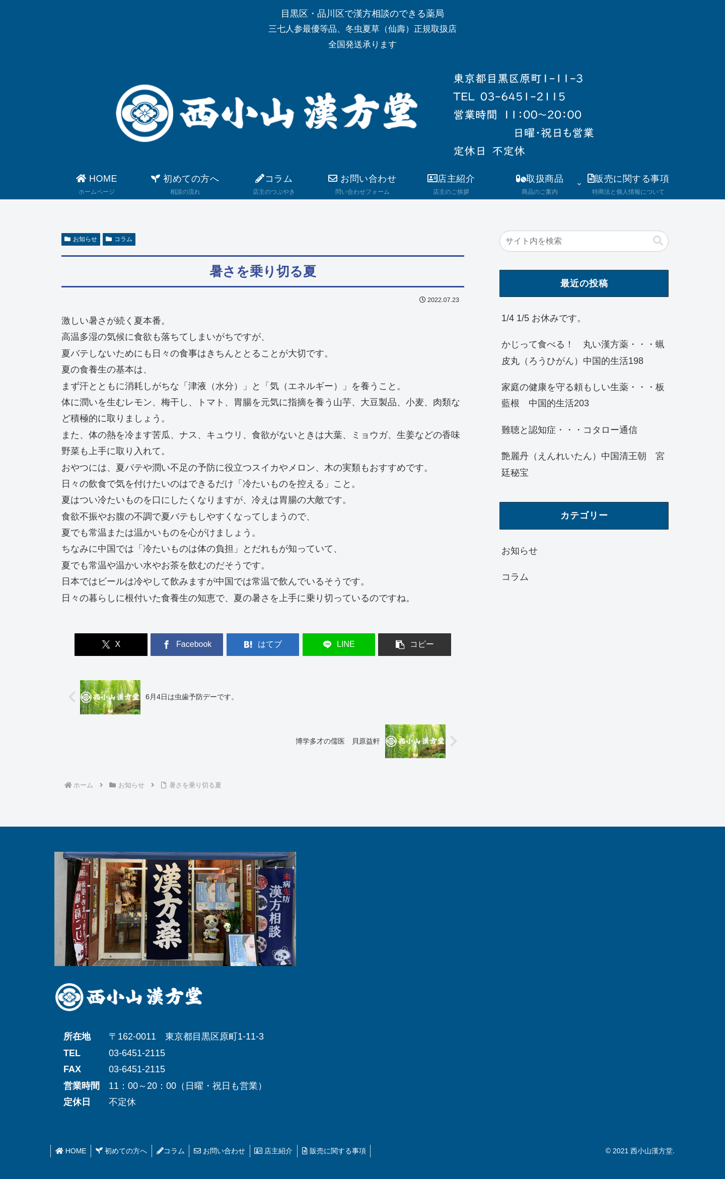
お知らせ (80, 239)
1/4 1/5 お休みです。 (543, 318)
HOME (71, 1151)
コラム (119, 239)
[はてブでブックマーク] (263, 644)
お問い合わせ (224, 1151)
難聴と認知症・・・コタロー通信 (569, 430)
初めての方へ (123, 1151)
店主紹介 (279, 1151)
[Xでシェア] (127, 644)
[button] (398, 644)
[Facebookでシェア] (195, 644)
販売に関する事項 (341, 1151)
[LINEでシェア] (330, 644)
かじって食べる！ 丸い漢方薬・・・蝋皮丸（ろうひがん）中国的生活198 (583, 352)
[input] (584, 241)
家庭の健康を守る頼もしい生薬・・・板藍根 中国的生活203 (583, 395)
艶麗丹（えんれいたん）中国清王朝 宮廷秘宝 (583, 464)
